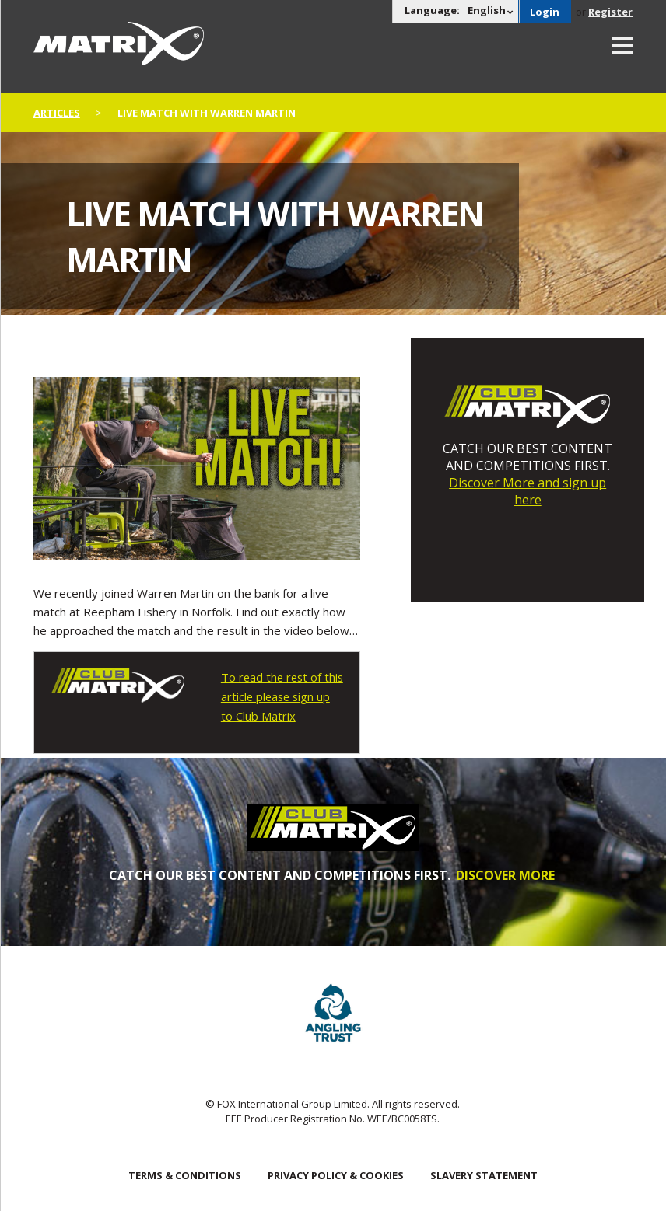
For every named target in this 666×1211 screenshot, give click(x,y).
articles (56, 113)
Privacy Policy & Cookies (336, 1173)
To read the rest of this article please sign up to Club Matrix (280, 695)
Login (544, 12)
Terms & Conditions (184, 1173)
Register (610, 12)
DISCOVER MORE (505, 872)
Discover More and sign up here (527, 491)
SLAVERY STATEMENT (484, 1173)
